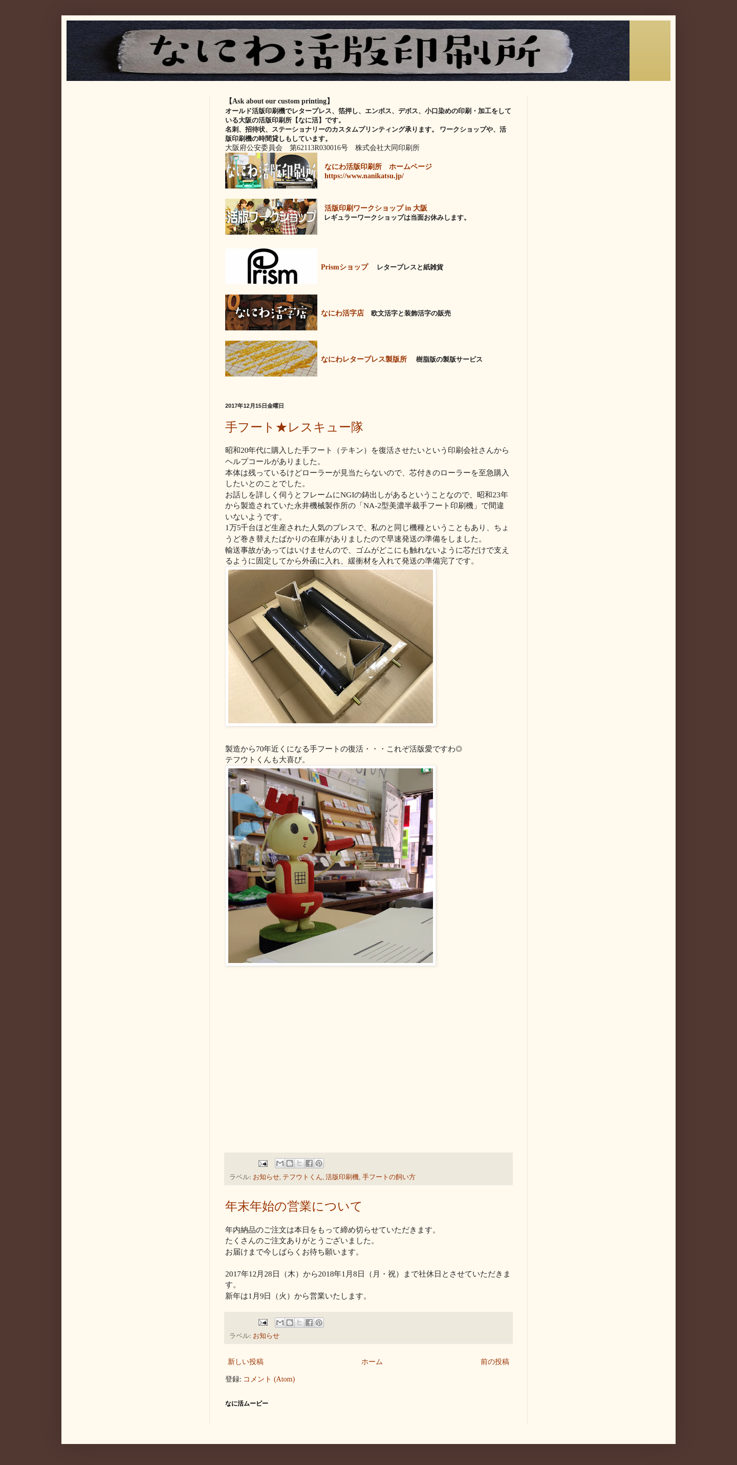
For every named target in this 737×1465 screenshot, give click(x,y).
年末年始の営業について (294, 1206)
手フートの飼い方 (389, 1177)
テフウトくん (302, 1177)
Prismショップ (344, 267)
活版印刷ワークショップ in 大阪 (375, 208)
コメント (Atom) (269, 1379)
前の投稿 (495, 1362)
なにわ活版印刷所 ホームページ (378, 167)
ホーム (372, 1362)
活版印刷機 (342, 1177)
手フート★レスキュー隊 (294, 427)
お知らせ (266, 1177)
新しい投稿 (246, 1362)
